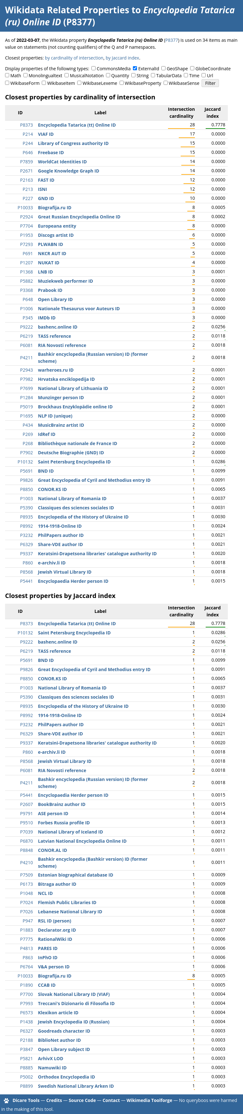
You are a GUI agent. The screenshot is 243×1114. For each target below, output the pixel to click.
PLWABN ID (50, 244)
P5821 (26, 1058)
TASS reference (54, 336)
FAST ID (46, 180)
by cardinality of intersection (74, 58)
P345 (28, 318)
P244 (28, 143)
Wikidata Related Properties (67, 10)
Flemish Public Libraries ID (67, 902)
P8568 (26, 572)
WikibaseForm (25, 83)
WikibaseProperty (143, 83)
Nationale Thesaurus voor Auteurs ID (79, 308)
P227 (28, 198)
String (143, 75)
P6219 (26, 336)
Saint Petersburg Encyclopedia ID (74, 462)
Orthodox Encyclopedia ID (66, 1077)
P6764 (26, 967)
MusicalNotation (87, 75)
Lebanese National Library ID (70, 912)
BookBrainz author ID (61, 804)
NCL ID (45, 893)
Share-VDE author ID (60, 544)
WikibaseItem (61, 83)
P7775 (26, 939)
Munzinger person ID (61, 397)
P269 (28, 434)
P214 (28, 134)
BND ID (46, 471)
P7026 (26, 912)
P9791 (26, 813)
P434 (28, 425)
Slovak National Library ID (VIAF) (74, 994)
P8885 (26, 1068)
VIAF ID (46, 134)
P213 (28, 189)
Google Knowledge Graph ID (68, 171)
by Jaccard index (122, 58)
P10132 (25, 462)
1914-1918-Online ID (60, 526)
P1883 (26, 930)
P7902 (26, 453)
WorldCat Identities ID (62, 162)
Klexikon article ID (58, 1013)
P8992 (26, 526)
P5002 (26, 1077)
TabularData (169, 75)
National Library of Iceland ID (70, 832)
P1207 (26, 263)
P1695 (26, 416)
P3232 (26, 535)
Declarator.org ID (57, 930)
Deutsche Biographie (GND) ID (71, 453)
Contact (111, 1100)
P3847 (26, 1049)
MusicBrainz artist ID (61, 425)
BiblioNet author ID (59, 1040)
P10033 (25, 208)
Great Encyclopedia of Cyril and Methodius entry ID (94, 480)
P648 (28, 299)
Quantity (120, 75)
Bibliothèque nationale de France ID (77, 443)
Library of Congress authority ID (73, 143)
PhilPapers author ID (61, 535)
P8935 (26, 517)
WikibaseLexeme (100, 83)
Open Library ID (55, 299)
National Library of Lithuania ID (73, 388)
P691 (28, 253)
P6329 (26, 544)
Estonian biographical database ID (75, 875)
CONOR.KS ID (52, 489)
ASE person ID (53, 813)
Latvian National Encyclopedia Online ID (82, 841)
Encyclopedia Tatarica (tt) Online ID (77, 125)
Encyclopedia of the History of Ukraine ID (83, 517)
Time (194, 75)
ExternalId (148, 69)
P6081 (26, 345)
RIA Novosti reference (62, 345)
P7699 (26, 388)
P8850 (26, 489)
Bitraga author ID (57, 884)
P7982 (26, 379)
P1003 (26, 498)
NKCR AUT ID (52, 253)
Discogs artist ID (56, 235)
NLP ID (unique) (55, 416)
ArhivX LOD (50, 1058)
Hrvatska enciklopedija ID (66, 379)
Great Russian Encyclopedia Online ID (79, 217)
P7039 (26, 832)
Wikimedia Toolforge (149, 1100)
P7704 (26, 226)
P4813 (26, 948)
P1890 (26, 985)
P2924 (26, 217)
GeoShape (177, 69)
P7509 (26, 875)
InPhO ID (48, 957)
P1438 (26, 1022)
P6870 (26, 841)
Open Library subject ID (64, 1049)
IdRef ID (46, 434)
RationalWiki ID (55, 939)
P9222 (26, 327)
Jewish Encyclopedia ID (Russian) (73, 1022)
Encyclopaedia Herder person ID (73, 581)
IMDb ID (47, 318)
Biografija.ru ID (55, 208)
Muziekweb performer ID (65, 281)
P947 (28, 921)
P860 (28, 563)
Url (210, 75)
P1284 (26, 397)
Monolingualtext (45, 75)
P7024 (26, 902)
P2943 (26, 370)
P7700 (26, 994)
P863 (28, 957)
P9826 (26, 480)
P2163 (26, 180)
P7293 (26, 244)
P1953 (26, 235)
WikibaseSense (184, 83)
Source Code (82, 1100)
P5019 (26, 407)
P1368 (26, 272)
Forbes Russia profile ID (64, 823)
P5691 (26, 471)
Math (15, 75)
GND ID (46, 198)
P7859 (26, 162)
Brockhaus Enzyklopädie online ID (75, 407)
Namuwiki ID (52, 1068)
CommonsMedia (114, 69)
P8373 (26, 125)
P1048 (26, 893)
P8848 (26, 850)
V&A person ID (54, 967)
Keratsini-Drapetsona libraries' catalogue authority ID (97, 554)
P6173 (26, 884)
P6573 (26, 1013)
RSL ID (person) (54, 921)
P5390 (26, 508)
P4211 (26, 358)
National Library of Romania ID (72, 498)
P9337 (26, 554)
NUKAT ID (48, 263)
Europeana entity (57, 226)
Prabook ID (50, 290)
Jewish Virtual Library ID (64, 572)
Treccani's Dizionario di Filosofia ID (76, 1003)
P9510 (26, 823)
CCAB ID (47, 985)
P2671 (26, 171)
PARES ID (48, 948)
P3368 (26, 290)
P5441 (26, 581)
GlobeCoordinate (213, 69)
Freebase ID (51, 152)
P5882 (26, 281)
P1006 (26, 308)
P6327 (26, 1031)
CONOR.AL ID (52, 850)
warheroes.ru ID (56, 370)
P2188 (26, 1040)
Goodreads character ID (64, 1031)
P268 (28, 443)
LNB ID (45, 272)
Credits (54, 1100)
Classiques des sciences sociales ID (76, 508)
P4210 (26, 862)
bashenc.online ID (58, 327)
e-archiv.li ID (51, 563)
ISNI (42, 189)
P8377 (171, 40)
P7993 (26, 1003)
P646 (28, 152)
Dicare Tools (26, 1100)
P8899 (26, 1086)
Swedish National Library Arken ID (76, 1086)
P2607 (26, 804)
